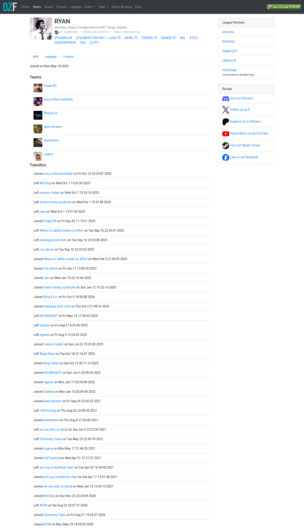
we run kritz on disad (54, 429)
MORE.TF (131, 38)
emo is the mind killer (58, 99)
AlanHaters (51, 140)
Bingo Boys (47, 353)
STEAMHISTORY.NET (90, 38)
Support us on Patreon (241, 121)
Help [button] (102, 7)
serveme (228, 32)
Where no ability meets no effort (62, 230)
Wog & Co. (51, 113)
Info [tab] (35, 56)
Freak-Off (50, 85)
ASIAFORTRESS (65, 42)
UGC (83, 42)
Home (26, 7)
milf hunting (48, 410)
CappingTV (229, 51)
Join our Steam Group (241, 145)
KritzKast (228, 41)
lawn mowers (53, 126)
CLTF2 (94, 42)
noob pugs (229, 70)
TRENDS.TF (149, 38)
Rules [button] (89, 7)
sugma (48, 154)
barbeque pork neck (53, 240)
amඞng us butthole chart (57, 467)
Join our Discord (237, 98)
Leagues (76, 7)
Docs (138, 7)
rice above (47, 249)
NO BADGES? (49, 316)
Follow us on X (236, 109)
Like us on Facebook (240, 157)
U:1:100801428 (68, 32)
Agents (44, 335)
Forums (61, 7)
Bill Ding (46, 183)
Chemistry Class (51, 439)
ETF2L (194, 38)
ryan (43, 211)
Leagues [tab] (51, 56)
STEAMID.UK (63, 38)
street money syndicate (56, 202)
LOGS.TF (115, 38)
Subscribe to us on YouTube (245, 133)
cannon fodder (50, 192)
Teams (48, 7)
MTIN (43, 505)
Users (37, 7)
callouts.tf (229, 60)
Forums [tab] (68, 56)
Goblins (45, 325)
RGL (183, 38)
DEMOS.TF (168, 38)
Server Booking (121, 7)
